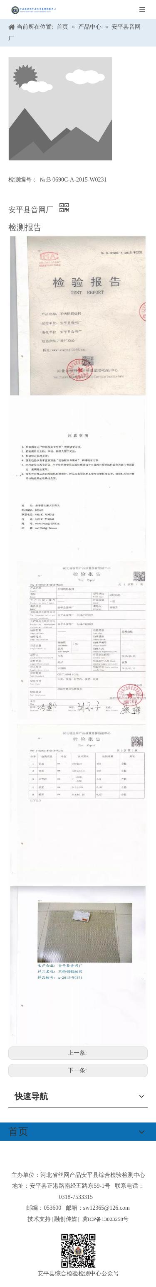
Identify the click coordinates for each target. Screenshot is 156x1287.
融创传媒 (65, 1219)
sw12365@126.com (106, 1208)
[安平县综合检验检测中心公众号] (78, 1251)
